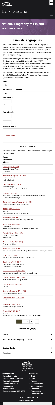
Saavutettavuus (37, 386)
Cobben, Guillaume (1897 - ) (14, 277)
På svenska (20, 397)
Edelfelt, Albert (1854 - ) (12, 284)
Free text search (9, 127)
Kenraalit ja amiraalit (11, 381)
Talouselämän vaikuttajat (13, 379)
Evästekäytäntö (37, 384)
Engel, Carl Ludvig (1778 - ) (13, 298)
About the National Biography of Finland (17, 340)
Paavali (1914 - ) (10, 193)
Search (5, 335)
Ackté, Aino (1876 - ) (11, 224)
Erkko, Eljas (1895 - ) (11, 304)
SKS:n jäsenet (8, 389)
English (28, 397)
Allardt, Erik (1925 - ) (11, 248)
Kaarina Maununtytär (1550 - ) (14, 175)
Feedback (7, 353)
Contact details (9, 348)
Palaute (34, 381)
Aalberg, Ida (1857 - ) (11, 209)
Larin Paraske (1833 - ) (12, 184)
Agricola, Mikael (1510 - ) (13, 233)
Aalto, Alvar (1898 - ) (11, 217)
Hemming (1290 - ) (11, 167)
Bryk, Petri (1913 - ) (11, 255)
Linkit (33, 379)
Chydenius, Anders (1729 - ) (14, 271)
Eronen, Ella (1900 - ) (11, 311)
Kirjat (33, 376)
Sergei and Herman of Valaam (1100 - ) (17, 202)
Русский (35, 397)
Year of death (8, 112)
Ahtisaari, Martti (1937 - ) (13, 242)
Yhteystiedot (36, 391)
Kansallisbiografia (10, 376)
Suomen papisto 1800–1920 (14, 391)
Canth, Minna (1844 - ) (12, 262)
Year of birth (8, 97)
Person (6, 81)
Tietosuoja (35, 389)
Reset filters (10, 135)
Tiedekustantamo (38, 394)
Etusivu (4, 28)
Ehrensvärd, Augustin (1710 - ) (14, 291)
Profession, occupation (12, 89)
